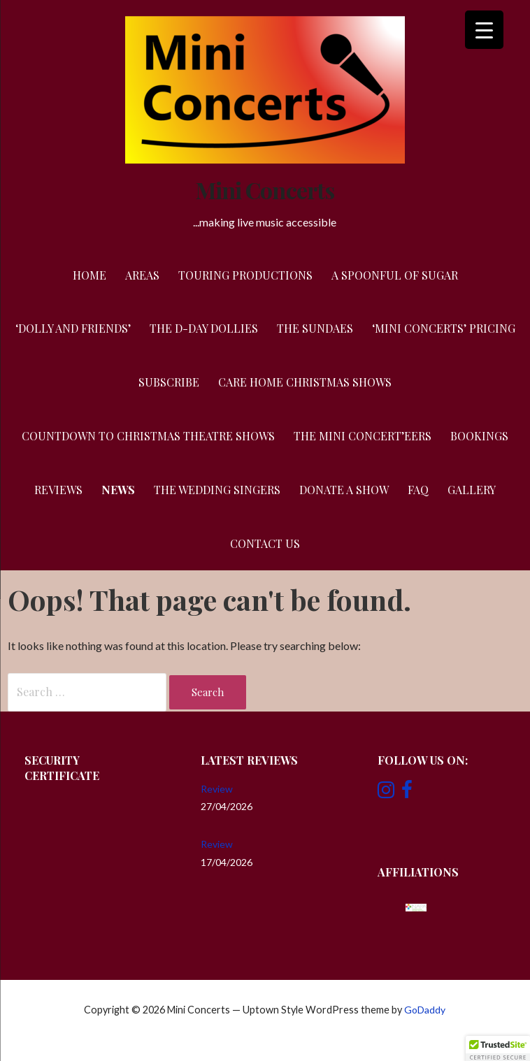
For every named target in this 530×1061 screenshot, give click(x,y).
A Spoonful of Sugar (394, 275)
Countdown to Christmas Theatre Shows (148, 435)
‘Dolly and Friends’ (73, 328)
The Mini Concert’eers (362, 435)
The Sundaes (315, 328)
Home (89, 275)
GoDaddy (424, 1010)
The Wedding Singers (217, 489)
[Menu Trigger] (484, 29)
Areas (142, 275)
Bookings (479, 435)
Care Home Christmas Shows (305, 382)
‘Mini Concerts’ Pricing (443, 328)
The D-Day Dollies (204, 328)
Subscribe (168, 382)
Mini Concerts (265, 190)
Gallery (471, 489)
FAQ (418, 489)
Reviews (58, 489)
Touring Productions (245, 275)
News (118, 489)
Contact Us (265, 543)
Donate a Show (344, 489)
